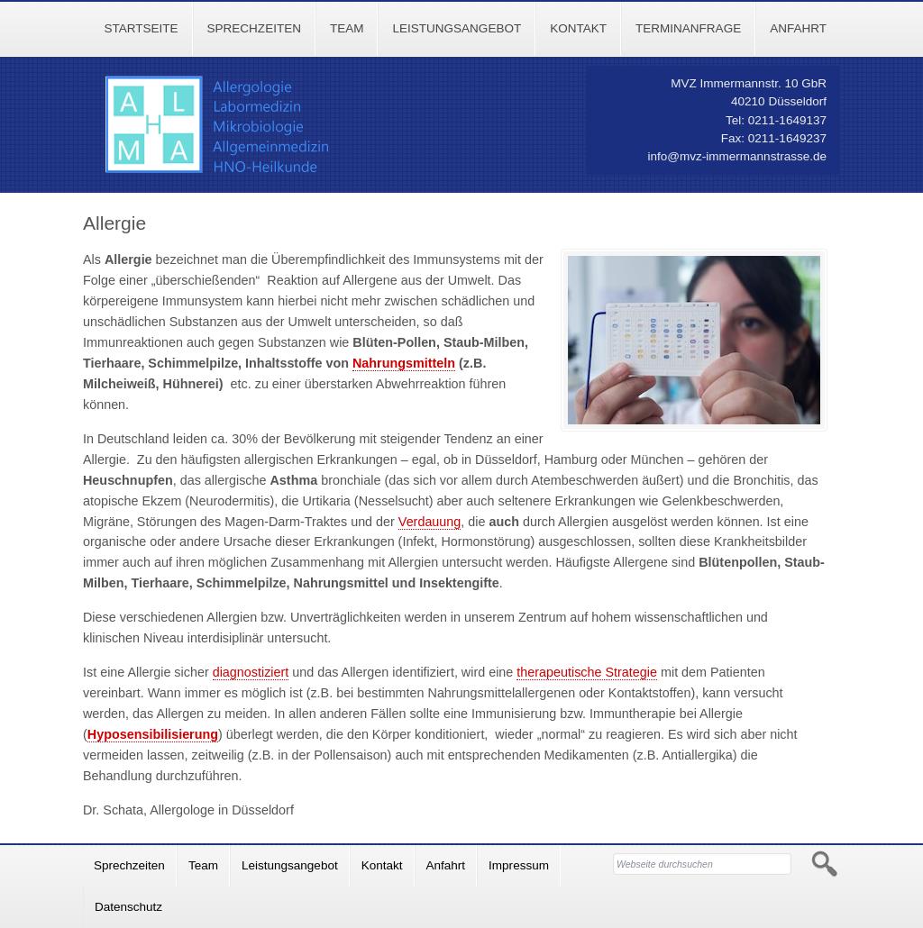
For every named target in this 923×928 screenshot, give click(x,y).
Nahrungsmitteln (403, 363)
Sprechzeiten (254, 28)
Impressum (519, 865)
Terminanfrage (688, 28)
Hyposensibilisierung (152, 734)
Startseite (141, 28)
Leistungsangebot (456, 28)
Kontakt (578, 28)
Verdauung (429, 521)
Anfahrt (798, 28)
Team (347, 28)
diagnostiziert (251, 672)
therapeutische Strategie (586, 672)
